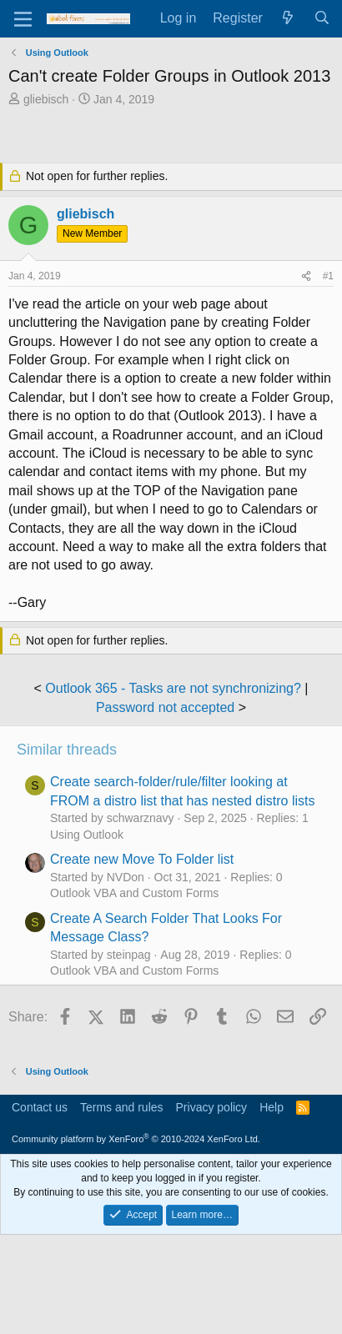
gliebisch (45, 99)
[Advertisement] (175, 137)
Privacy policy (212, 1107)
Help (271, 1107)
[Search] (321, 18)
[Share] (306, 276)
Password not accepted (165, 707)
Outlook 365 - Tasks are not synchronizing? (173, 688)
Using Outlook (86, 834)
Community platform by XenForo (136, 1139)
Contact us (40, 1107)
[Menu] (23, 19)
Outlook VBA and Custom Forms (134, 893)
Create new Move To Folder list (142, 859)
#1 (328, 276)
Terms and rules (121, 1107)
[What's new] (288, 18)
